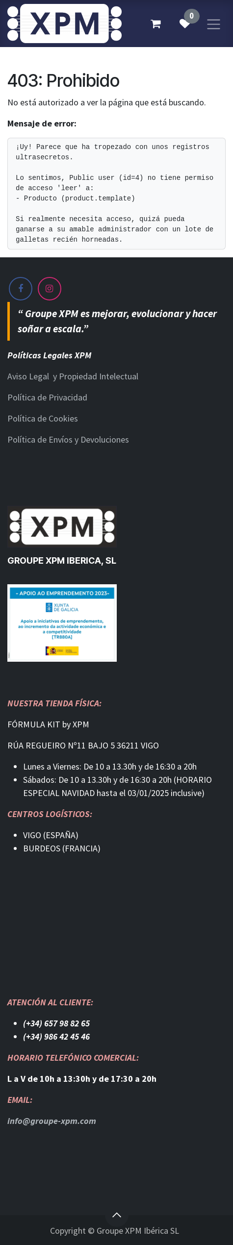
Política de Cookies (42, 418)
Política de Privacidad (47, 397)
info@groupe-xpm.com (51, 1120)
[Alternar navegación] (214, 23)
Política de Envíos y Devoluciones (68, 439)
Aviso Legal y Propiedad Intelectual (72, 376)
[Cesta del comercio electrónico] (155, 23)
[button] (117, 1215)
